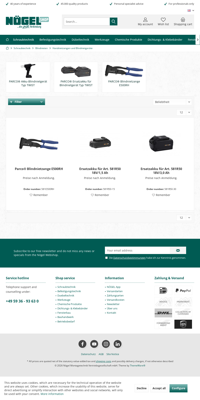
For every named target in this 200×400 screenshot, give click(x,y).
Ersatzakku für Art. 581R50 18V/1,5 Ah (100, 171)
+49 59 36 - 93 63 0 (22, 301)
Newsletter (113, 304)
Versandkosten (115, 300)
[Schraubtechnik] (23, 40)
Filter (16, 102)
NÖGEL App (114, 287)
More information (52, 394)
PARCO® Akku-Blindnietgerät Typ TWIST (28, 83)
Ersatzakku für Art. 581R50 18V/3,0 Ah (161, 171)
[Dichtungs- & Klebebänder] (165, 40)
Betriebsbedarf (66, 321)
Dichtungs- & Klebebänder (72, 308)
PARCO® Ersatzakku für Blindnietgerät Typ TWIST (76, 83)
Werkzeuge (63, 300)
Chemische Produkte (69, 304)
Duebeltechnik (65, 295)
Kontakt (111, 312)
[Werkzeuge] (102, 40)
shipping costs (103, 361)
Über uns (112, 308)
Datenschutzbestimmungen (129, 258)
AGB (101, 354)
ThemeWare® (137, 365)
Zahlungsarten (115, 295)
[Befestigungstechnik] (53, 40)
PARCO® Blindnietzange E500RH (124, 83)
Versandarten (115, 291)
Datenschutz (88, 354)
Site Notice (112, 354)
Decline (141, 388)
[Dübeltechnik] (80, 40)
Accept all (159, 388)
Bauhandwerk (65, 317)
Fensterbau (64, 312)
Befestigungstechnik (69, 291)
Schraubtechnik (66, 287)
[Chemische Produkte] (128, 40)
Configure (178, 388)
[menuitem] (183, 21)
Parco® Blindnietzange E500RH (39, 169)
